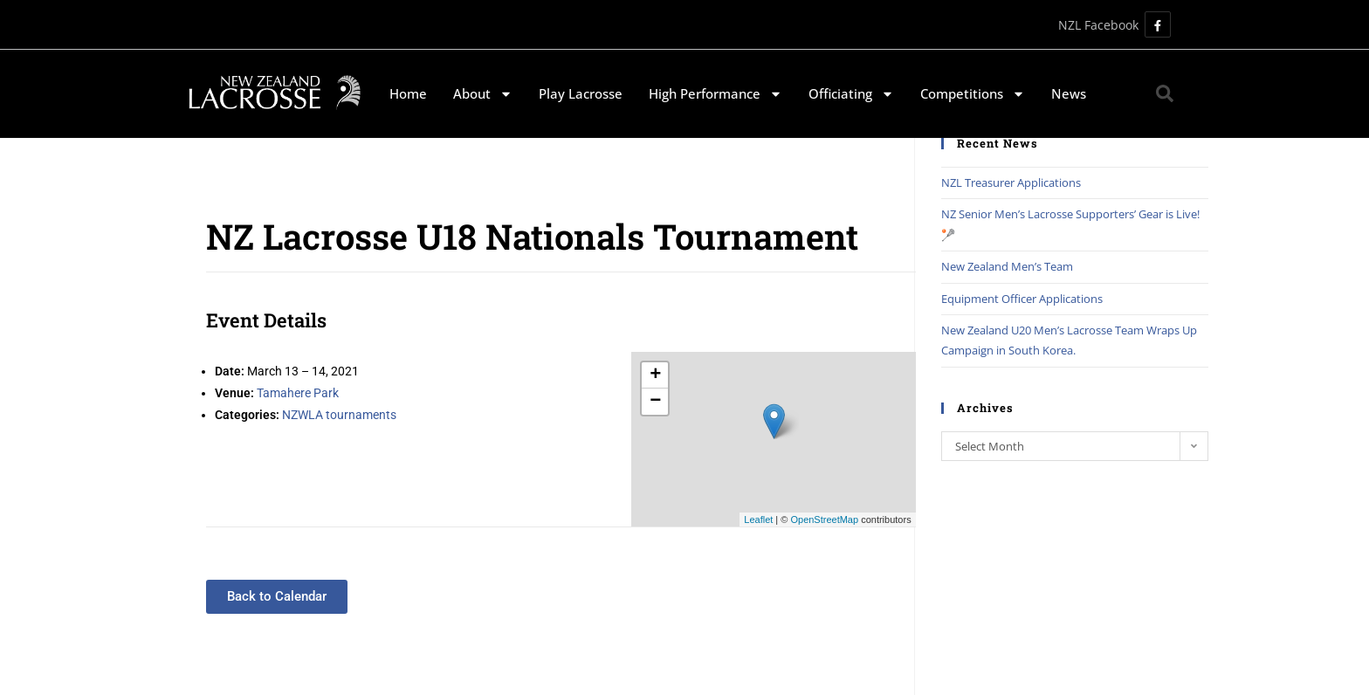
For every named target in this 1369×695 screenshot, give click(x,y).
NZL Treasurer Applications (1011, 182)
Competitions (972, 94)
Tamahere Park (298, 393)
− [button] (655, 402)
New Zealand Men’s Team (1007, 266)
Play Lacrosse (581, 93)
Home (408, 93)
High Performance (715, 94)
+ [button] (655, 375)
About (483, 94)
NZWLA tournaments (339, 415)
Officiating (851, 94)
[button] (1164, 93)
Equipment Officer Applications (1022, 298)
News (1068, 93)
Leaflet (758, 519)
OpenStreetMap (824, 519)
